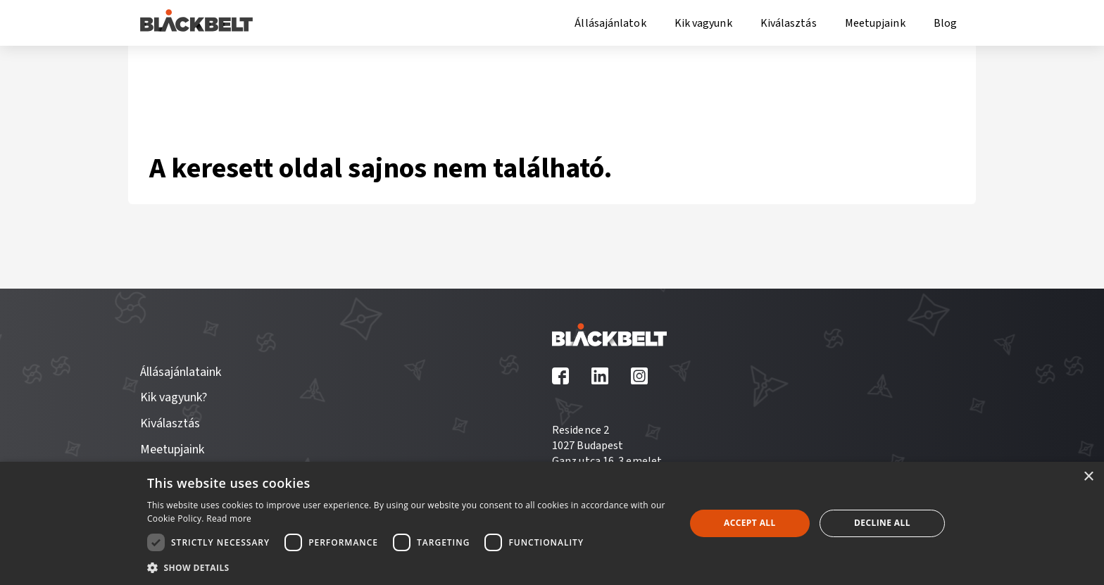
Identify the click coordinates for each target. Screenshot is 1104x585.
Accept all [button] (750, 523)
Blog (945, 23)
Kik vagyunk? (173, 397)
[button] (408, 566)
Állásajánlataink (180, 372)
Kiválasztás (788, 23)
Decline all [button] (882, 523)
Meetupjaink (875, 23)
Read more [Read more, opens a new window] (228, 518)
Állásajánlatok (610, 23)
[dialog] (552, 523)
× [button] (1088, 477)
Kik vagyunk (703, 23)
